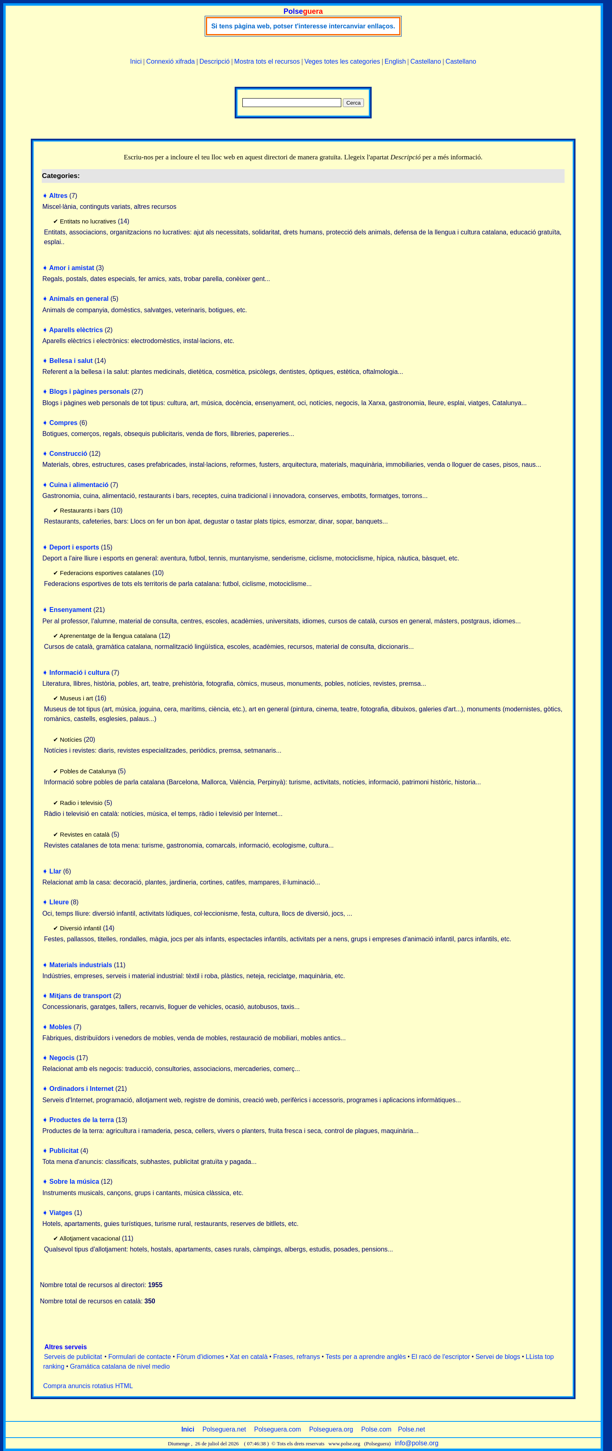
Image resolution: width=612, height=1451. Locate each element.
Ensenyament (70, 609)
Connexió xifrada (170, 61)
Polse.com (376, 1429)
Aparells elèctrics (76, 329)
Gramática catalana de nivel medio (120, 1366)
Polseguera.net (224, 1429)
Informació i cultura (79, 672)
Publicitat (64, 1150)
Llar (55, 871)
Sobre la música (74, 1181)
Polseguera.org (331, 1429)
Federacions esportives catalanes (105, 572)
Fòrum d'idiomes (201, 1356)
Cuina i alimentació (79, 484)
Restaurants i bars (84, 510)
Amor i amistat (71, 267)
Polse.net (411, 1429)
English (395, 61)
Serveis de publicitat (73, 1356)
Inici (135, 61)
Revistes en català (85, 834)
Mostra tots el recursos (267, 61)
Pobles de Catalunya (88, 771)
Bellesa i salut (71, 360)
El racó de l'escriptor (440, 1356)
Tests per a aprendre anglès (365, 1356)
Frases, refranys (296, 1356)
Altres (58, 195)
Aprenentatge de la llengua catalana (108, 635)
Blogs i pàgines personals (89, 391)
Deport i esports (74, 547)
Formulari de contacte (139, 1356)
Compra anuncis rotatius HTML (88, 1385)
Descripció (214, 61)
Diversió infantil (80, 928)
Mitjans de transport (80, 995)
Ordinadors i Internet (81, 1088)
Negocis (62, 1057)
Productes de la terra (81, 1119)
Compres (63, 422)
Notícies (71, 739)
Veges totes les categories (342, 61)
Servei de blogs (497, 1356)
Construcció (68, 453)
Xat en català (248, 1356)
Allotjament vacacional (90, 1238)
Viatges (61, 1212)
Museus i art (76, 698)
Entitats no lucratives (88, 221)
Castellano (426, 61)
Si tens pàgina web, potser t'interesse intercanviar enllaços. (303, 26)
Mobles (60, 1027)
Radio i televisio (81, 802)
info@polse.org (417, 1443)
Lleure (59, 902)
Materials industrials (80, 965)
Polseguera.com (277, 1429)
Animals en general (79, 298)
